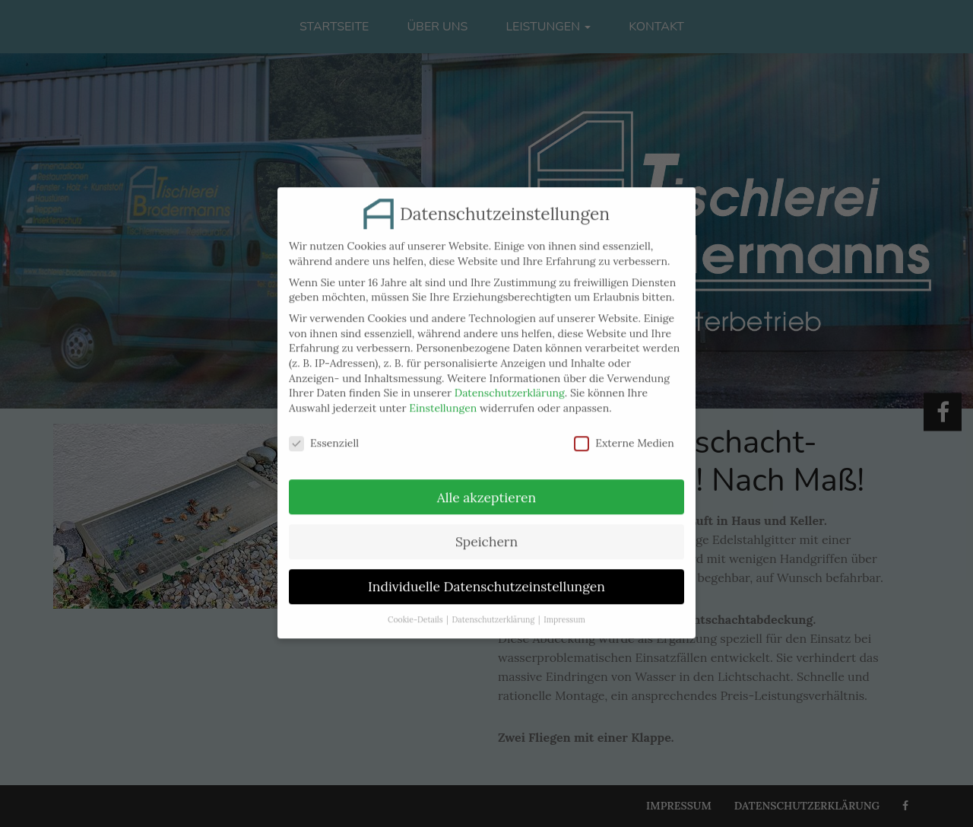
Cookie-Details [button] (415, 609)
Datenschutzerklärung (510, 383)
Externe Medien (624, 432)
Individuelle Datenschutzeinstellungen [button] (486, 576)
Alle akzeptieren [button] (486, 486)
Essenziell (324, 432)
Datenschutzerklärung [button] (493, 609)
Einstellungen (443, 397)
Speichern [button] (486, 531)
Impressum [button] (564, 609)
